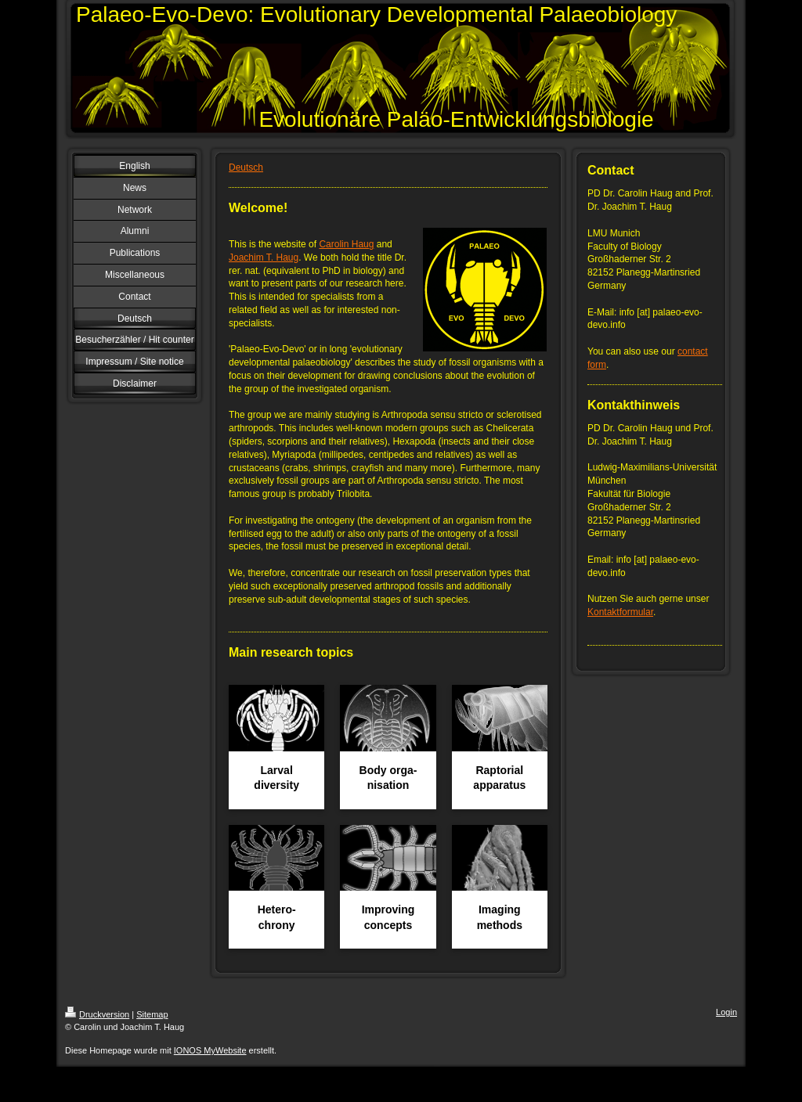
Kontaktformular (620, 612)
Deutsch (246, 167)
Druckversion (97, 1014)
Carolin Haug (346, 244)
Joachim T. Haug (263, 257)
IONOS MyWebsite (210, 1050)
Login (726, 1012)
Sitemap (152, 1014)
